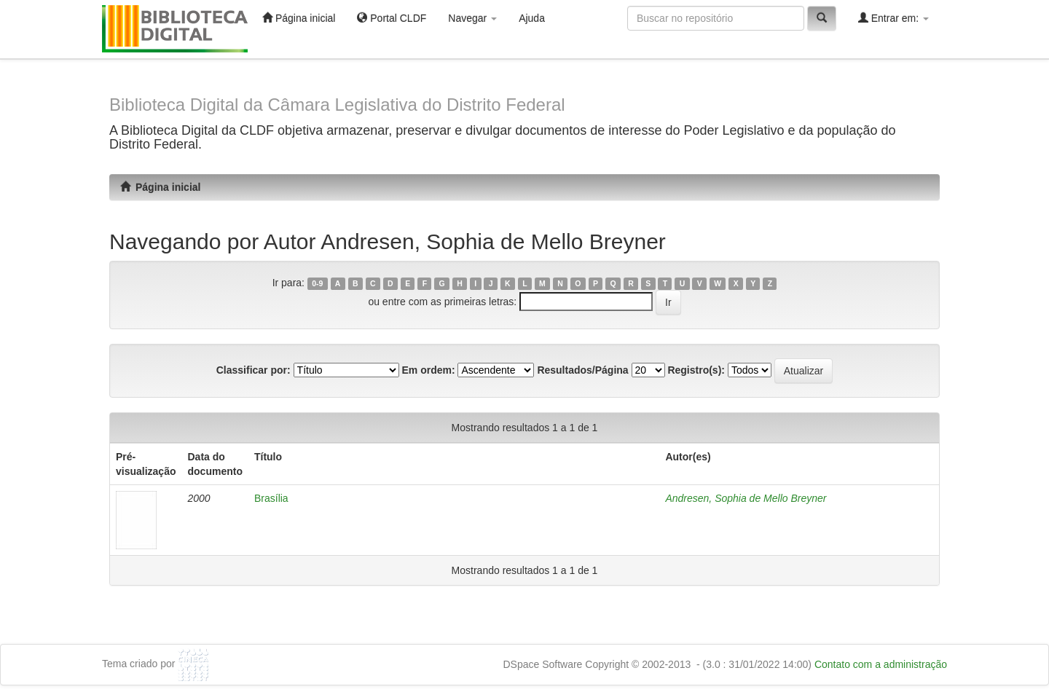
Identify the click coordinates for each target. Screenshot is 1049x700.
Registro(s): (696, 370)
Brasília (271, 498)
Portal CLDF (391, 18)
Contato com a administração (880, 664)
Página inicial (298, 18)
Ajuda (532, 18)
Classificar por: (253, 370)
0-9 (317, 283)
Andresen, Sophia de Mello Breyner (745, 498)
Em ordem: (428, 370)
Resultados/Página (582, 370)
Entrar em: (893, 18)
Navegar (472, 18)
